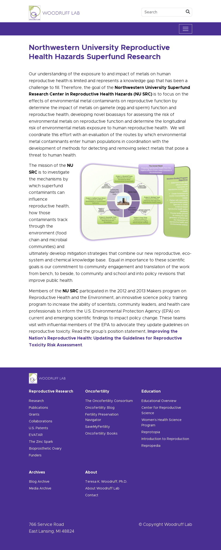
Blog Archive (39, 481)
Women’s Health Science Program (161, 422)
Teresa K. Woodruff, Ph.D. (106, 481)
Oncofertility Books (101, 433)
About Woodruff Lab (102, 488)
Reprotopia (150, 432)
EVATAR (36, 435)
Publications (38, 407)
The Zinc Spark (41, 441)
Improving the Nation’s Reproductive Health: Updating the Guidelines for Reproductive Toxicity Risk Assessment (105, 338)
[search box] (162, 12)
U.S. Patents (38, 428)
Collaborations (40, 421)
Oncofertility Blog (99, 407)
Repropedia (150, 445)
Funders (35, 455)
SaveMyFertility (97, 426)
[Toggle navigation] (185, 29)
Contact (91, 495)
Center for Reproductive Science (161, 410)
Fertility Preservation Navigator (101, 417)
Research (36, 401)
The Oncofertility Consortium (109, 401)
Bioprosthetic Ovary (45, 448)
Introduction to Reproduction (165, 439)
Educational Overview (158, 401)
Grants (34, 414)
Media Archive (40, 488)
